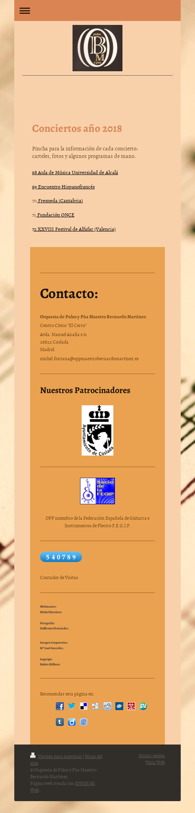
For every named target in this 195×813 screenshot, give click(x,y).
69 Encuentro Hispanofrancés (63, 186)
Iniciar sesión (152, 755)
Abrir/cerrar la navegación (97, 10)
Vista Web (155, 762)
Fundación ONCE (55, 214)
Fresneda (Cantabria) (60, 200)
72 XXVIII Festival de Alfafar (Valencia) (74, 229)
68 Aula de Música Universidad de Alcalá (75, 172)
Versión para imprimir (56, 756)
